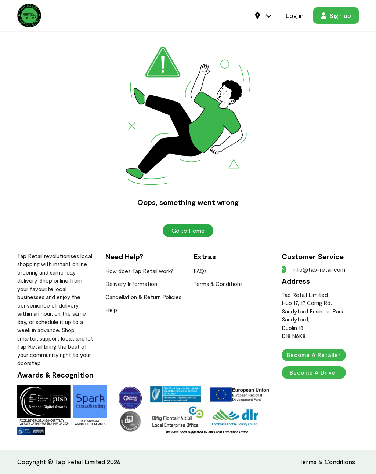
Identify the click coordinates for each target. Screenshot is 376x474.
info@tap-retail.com (313, 269)
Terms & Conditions (218, 283)
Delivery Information (131, 283)
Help (111, 309)
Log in (295, 15)
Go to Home (188, 230)
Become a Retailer (314, 355)
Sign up (336, 15)
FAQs (200, 271)
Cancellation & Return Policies (143, 297)
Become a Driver (314, 372)
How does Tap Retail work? (139, 271)
